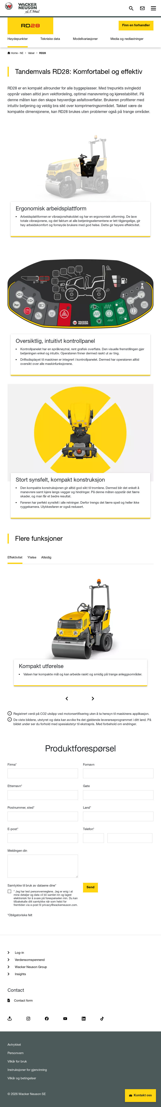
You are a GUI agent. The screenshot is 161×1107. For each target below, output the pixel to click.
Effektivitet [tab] (15, 557)
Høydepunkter (18, 39)
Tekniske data (50, 39)
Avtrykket (14, 1045)
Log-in (19, 953)
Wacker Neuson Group (30, 967)
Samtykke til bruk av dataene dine (32, 885)
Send (90, 887)
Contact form (23, 1000)
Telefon (88, 829)
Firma (12, 764)
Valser (31, 53)
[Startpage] (22, 8)
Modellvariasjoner (85, 39)
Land (87, 808)
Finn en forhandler (136, 25)
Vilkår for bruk (17, 1061)
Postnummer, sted (21, 808)
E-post (13, 829)
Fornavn (88, 764)
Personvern (15, 1053)
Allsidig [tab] (46, 557)
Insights (20, 974)
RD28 (42, 53)
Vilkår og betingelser (22, 1078)
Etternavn (15, 786)
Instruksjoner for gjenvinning (27, 1070)
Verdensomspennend (29, 960)
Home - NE (17, 53)
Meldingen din (17, 851)
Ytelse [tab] (31, 557)
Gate (86, 786)
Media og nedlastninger (126, 39)
